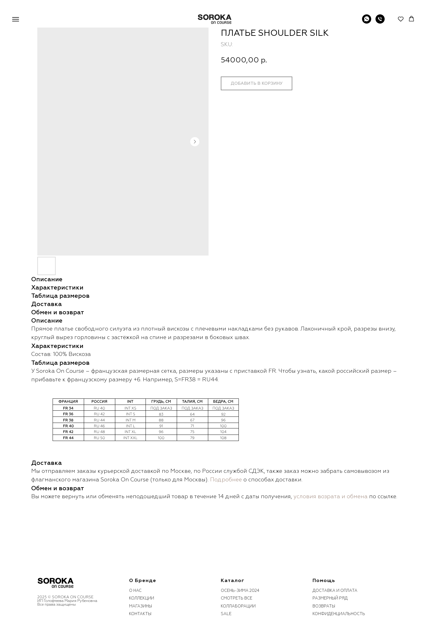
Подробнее (226, 479)
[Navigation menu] (15, 19)
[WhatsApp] (366, 21)
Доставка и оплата (335, 590)
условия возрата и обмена (331, 496)
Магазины (140, 606)
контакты (140, 613)
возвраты (324, 606)
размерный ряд (330, 598)
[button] (401, 19)
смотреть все (236, 598)
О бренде (142, 580)
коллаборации (238, 606)
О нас (135, 590)
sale (226, 613)
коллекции (141, 598)
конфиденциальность (339, 613)
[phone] (380, 21)
